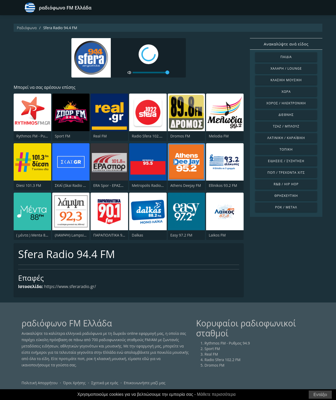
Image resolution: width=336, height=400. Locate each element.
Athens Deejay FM (185, 185)
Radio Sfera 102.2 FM (150, 136)
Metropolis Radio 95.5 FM (153, 185)
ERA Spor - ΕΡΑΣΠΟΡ (110, 185)
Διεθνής (286, 114)
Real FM (100, 136)
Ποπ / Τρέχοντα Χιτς (286, 172)
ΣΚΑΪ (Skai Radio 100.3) (74, 185)
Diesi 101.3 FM (28, 185)
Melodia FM (219, 136)
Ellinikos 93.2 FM (223, 185)
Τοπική (286, 149)
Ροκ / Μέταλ (286, 207)
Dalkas (137, 235)
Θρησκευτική (286, 195)
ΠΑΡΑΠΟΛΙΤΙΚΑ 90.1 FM (113, 235)
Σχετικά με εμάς (104, 382)
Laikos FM (217, 235)
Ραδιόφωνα (27, 27)
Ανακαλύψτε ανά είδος (286, 44)
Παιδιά (286, 57)
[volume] (151, 72)
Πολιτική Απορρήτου (39, 382)
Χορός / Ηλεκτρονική (286, 103)
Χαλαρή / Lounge (286, 68)
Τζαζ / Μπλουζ (286, 126)
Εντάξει (320, 394)
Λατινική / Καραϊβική (286, 138)
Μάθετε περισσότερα (216, 394)
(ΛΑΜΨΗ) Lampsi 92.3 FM (76, 235)
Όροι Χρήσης (74, 382)
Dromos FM (180, 136)
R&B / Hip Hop (286, 184)
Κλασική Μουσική (286, 80)
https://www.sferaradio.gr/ (70, 286)
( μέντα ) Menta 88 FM (35, 235)
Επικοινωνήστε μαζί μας (145, 382)
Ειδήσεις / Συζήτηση (286, 161)
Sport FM (62, 136)
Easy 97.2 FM (181, 235)
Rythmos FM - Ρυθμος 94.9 (39, 136)
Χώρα (286, 91)
